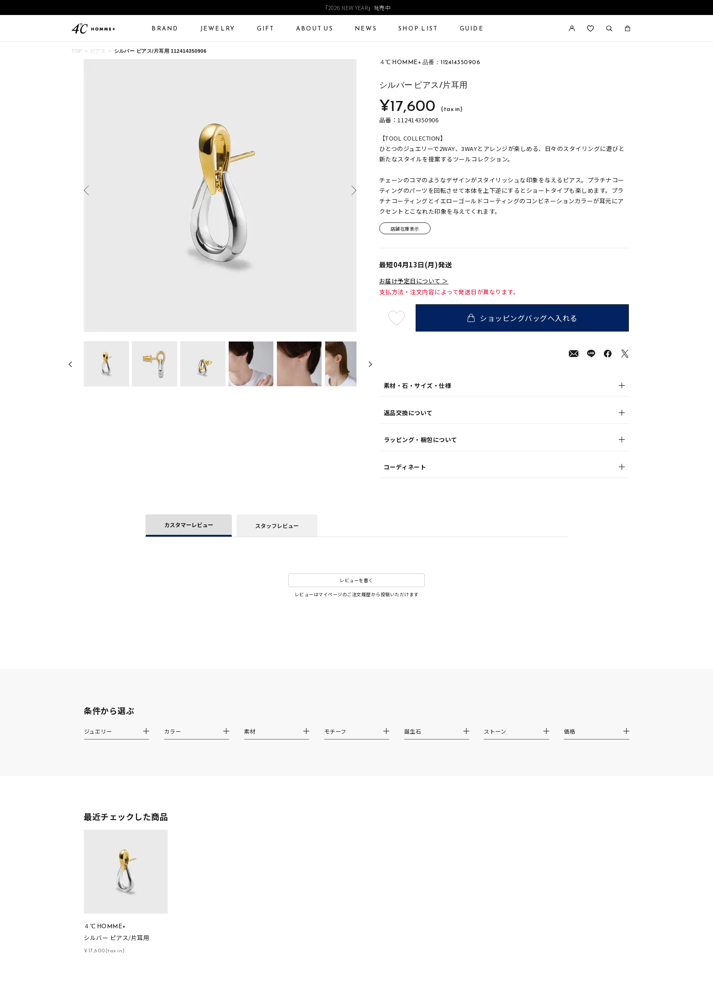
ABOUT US (314, 28)
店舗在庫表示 (405, 228)
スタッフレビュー (277, 525)
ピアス (97, 51)
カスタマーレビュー (188, 524)
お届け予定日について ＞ (413, 281)
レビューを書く (356, 580)
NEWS (366, 28)
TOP (76, 51)
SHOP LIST (418, 28)
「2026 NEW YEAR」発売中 (356, 7)
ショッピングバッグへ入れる (522, 317)
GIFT (266, 28)
